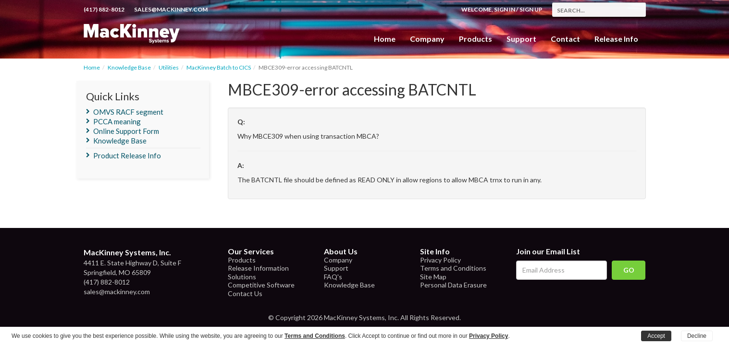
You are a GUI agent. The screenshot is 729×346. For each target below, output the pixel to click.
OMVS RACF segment (128, 111)
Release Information (258, 268)
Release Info (616, 38)
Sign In (504, 9)
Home (384, 38)
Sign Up (531, 9)
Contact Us (245, 293)
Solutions (242, 277)
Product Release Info (127, 155)
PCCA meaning (117, 121)
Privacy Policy (440, 260)
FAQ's (333, 277)
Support (521, 38)
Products (242, 260)
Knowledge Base (129, 67)
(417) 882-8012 (104, 9)
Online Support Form (126, 131)
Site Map (433, 277)
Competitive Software (261, 285)
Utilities (169, 67)
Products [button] (475, 38)
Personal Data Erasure (453, 285)
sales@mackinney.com (171, 9)
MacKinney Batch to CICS (218, 67)
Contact (565, 38)
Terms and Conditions (453, 268)
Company (427, 38)
